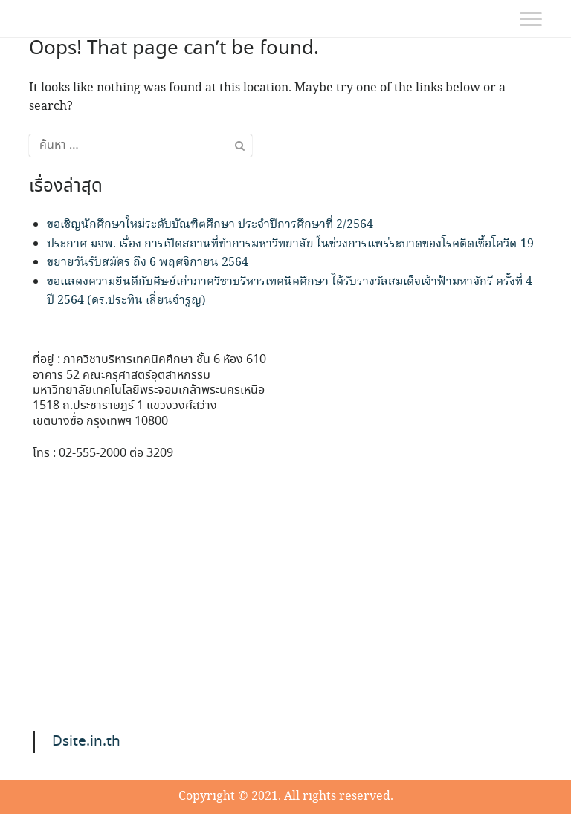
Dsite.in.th (86, 742)
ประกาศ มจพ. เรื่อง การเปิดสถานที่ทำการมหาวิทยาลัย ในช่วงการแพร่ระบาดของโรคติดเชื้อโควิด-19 (290, 244)
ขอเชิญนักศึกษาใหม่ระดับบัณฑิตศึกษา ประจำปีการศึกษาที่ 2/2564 (210, 224)
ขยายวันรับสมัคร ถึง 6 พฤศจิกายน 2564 (147, 262)
